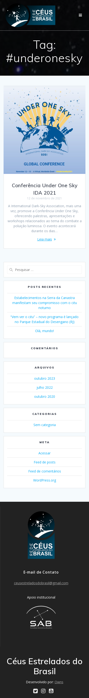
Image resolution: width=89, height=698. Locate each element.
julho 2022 (45, 387)
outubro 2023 (44, 378)
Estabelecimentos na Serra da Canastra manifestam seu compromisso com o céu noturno (44, 302)
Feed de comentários (44, 471)
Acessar (44, 453)
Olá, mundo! (44, 331)
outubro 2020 (44, 396)
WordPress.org (44, 480)
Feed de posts (45, 462)
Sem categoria (44, 425)
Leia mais (44, 239)
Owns (59, 682)
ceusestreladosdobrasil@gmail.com (41, 583)
